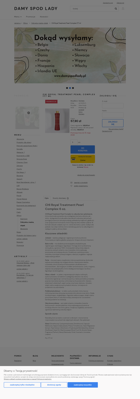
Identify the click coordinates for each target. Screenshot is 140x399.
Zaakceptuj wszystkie (83, 385)
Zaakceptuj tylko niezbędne (22, 385)
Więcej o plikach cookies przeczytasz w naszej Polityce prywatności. (28, 379)
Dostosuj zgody (54, 385)
